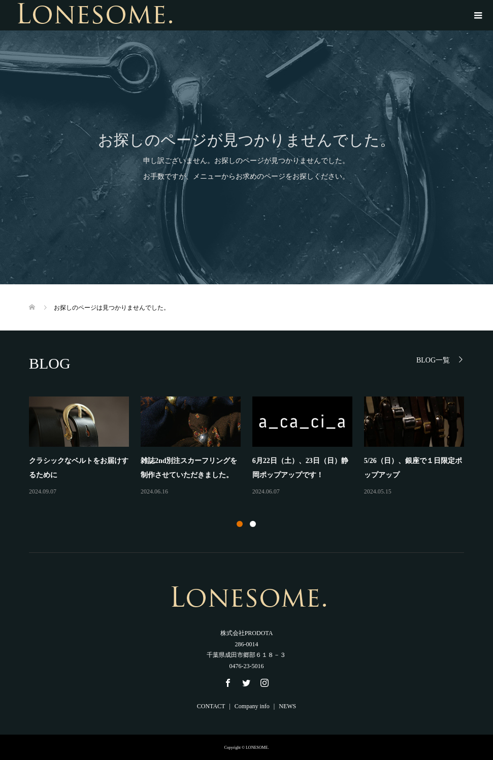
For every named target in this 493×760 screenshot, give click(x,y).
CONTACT (211, 706)
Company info (252, 706)
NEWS (287, 706)
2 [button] (253, 524)
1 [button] (240, 524)
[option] (252, 446)
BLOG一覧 (433, 360)
